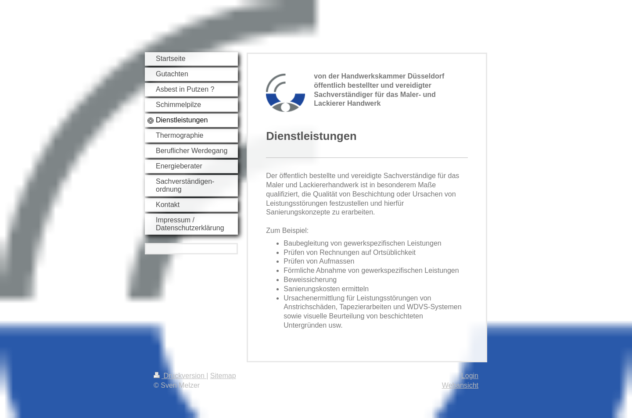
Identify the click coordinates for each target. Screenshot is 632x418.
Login (469, 375)
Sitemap (223, 375)
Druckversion (180, 375)
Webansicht (460, 385)
